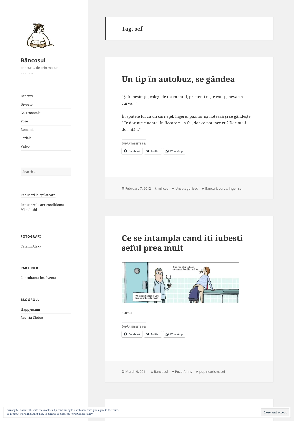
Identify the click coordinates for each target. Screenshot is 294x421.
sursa (127, 312)
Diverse (27, 104)
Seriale (26, 138)
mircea (163, 188)
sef (240, 188)
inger (232, 188)
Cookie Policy (85, 413)
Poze (24, 121)
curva (223, 188)
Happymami (30, 309)
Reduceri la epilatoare (38, 195)
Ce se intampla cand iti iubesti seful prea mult (182, 242)
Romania (28, 129)
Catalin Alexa (31, 246)
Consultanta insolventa (38, 277)
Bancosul (161, 371)
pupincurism (209, 371)
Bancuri (27, 96)
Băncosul (33, 60)
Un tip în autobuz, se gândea (178, 78)
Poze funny (183, 371)
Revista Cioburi (33, 317)
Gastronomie (31, 113)
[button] (39, 35)
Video (25, 146)
